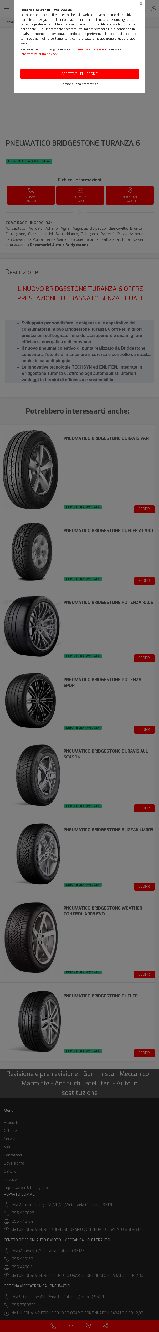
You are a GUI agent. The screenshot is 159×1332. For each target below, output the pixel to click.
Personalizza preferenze (79, 84)
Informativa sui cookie (87, 49)
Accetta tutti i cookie (79, 74)
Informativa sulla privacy (38, 54)
